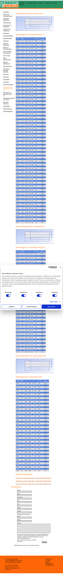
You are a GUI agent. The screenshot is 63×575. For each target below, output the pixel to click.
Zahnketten (6, 41)
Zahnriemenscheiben (8, 84)
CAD (42, 41)
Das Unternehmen (32, 3)
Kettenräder (6, 74)
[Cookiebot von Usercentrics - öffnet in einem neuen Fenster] (50, 267)
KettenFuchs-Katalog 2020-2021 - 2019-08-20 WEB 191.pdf (33, 484)
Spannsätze (6, 77)
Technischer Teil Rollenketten (7, 26)
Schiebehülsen (6, 106)
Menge (18, 519)
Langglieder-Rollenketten (6, 19)
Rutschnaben (6, 79)
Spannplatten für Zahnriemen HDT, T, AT (7, 94)
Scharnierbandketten (8, 36)
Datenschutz (49, 567)
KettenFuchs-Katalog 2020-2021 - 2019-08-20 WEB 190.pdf (33, 481)
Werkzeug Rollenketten (6, 44)
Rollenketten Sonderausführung (7, 15)
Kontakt (21, 4)
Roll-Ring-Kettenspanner (6, 63)
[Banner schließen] (60, 267)
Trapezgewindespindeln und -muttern (9, 99)
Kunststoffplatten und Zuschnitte (7, 52)
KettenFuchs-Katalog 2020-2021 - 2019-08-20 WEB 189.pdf (33, 478)
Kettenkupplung (7, 22)
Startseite (22, 3)
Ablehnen (11, 306)
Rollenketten (6, 12)
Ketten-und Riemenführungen (7, 48)
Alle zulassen (51, 306)
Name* (18, 490)
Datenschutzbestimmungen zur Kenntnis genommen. (26, 542)
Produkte (40, 3)
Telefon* (19, 511)
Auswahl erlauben (31, 306)
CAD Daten (47, 3)
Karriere (54, 3)
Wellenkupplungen (7, 109)
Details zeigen (53, 301)
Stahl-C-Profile (6, 55)
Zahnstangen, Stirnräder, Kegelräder (6, 70)
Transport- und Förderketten (6, 30)
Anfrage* (19, 523)
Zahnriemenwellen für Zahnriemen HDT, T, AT (8, 88)
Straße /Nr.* (20, 497)
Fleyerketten (6, 33)
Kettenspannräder (7, 66)
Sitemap (48, 562)
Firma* (18, 493)
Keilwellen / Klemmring (6, 103)
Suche (47, 564)
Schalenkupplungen (8, 111)
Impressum (48, 565)
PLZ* (18, 500)
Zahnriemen (6, 82)
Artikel (18, 516)
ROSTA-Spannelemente (7, 59)
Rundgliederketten (7, 38)
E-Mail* (19, 507)
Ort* (18, 504)
